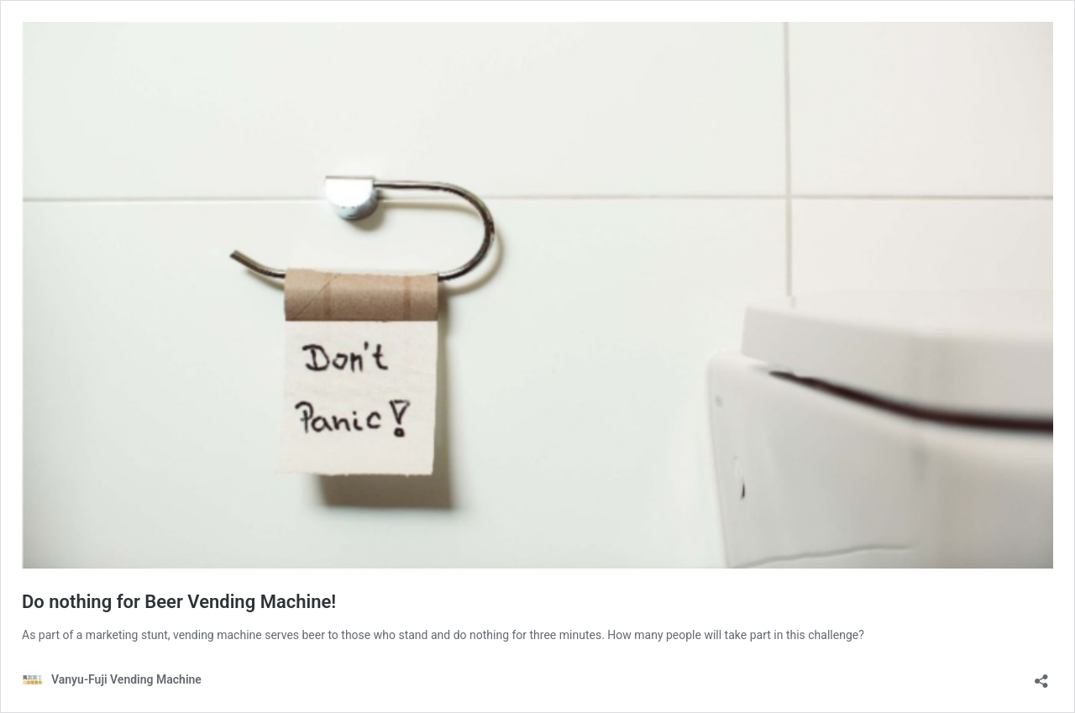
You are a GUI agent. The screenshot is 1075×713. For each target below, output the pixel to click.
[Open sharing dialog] (1041, 676)
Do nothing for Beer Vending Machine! (179, 601)
